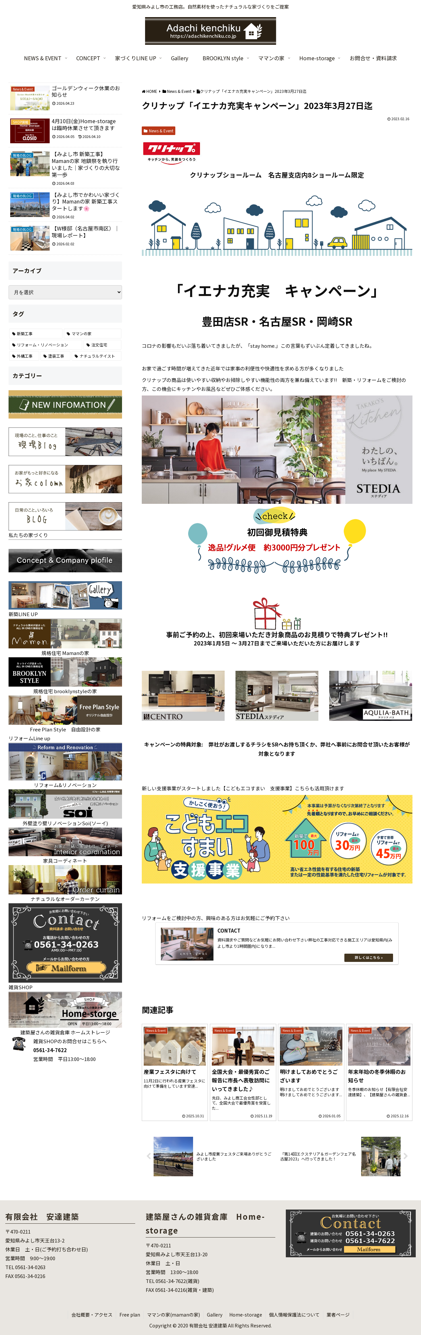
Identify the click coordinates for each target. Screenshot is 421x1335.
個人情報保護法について (294, 1314)
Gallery (214, 1314)
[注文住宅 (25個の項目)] (102, 345)
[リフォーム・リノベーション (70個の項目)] (46, 345)
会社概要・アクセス (91, 1314)
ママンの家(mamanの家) (173, 1314)
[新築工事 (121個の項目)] (36, 334)
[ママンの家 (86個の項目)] (92, 334)
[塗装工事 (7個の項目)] (55, 356)
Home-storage (245, 1314)
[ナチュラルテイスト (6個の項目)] (96, 356)
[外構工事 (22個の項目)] (24, 356)
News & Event (158, 130)
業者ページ (338, 1314)
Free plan (129, 1314)
